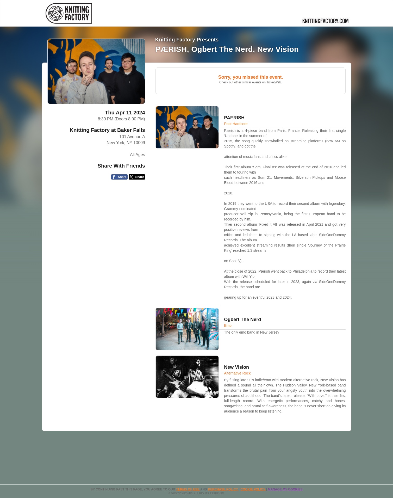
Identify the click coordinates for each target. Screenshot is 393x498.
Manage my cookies (285, 489)
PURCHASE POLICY (223, 489)
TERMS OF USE (188, 489)
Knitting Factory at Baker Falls (107, 130)
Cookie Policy (253, 489)
